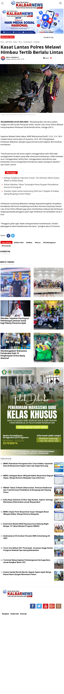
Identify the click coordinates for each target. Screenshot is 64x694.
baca (46, 58)
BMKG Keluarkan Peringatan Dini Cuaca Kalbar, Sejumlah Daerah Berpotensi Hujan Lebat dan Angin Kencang (28, 464)
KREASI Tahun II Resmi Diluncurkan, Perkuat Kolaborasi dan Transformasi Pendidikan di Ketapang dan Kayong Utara (27, 489)
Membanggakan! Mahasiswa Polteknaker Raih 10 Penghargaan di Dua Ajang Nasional (14, 354)
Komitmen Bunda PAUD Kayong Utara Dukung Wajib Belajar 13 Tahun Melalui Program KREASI (26, 525)
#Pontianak (6, 246)
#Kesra (37, 242)
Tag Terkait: (6, 242)
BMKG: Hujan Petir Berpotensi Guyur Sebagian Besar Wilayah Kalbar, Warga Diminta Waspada (26, 513)
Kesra (20, 42)
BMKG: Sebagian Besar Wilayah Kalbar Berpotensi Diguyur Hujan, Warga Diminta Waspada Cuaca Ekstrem (28, 476)
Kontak (23, 614)
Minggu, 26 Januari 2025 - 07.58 (15, 59)
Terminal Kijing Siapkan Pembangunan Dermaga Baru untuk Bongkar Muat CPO (26, 561)
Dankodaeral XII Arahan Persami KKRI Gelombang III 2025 (26, 537)
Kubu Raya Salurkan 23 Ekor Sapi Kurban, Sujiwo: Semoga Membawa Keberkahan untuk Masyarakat (28, 500)
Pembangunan (27, 42)
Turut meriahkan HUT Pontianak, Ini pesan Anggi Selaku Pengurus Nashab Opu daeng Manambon (28, 549)
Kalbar (15, 42)
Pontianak (37, 42)
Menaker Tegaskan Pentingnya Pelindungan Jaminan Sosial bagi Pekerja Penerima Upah (15, 320)
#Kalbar (29, 242)
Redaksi (5, 614)
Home (2, 42)
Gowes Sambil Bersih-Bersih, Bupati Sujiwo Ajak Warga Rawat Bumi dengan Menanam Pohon (27, 573)
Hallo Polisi (8, 42)
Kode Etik (15, 614)
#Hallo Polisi (19, 242)
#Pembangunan (49, 242)
